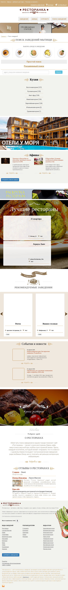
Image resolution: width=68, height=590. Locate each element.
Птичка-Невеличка (19, 478)
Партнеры (25, 532)
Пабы (3, 545)
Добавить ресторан (18, 2)
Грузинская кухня (48, 547)
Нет (40, 236)
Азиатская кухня (48, 540)
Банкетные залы (7, 536)
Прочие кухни (47, 549)
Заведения (24, 19)
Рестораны (5, 528)
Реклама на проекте (31, 2)
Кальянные (5, 547)
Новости (3, 2)
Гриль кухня (46, 536)
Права (24, 534)
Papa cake (16, 489)
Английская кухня (48, 545)
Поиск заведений (59, 19)
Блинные (4, 540)
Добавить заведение (38, 5)
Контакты (25, 530)
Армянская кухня (48, 543)
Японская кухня (48, 532)
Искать (58, 72)
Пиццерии (5, 538)
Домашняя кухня (48, 538)
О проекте (45, 19)
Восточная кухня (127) (34, 87)
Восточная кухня (48, 534)
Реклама (25, 536)
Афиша (9, 2)
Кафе (3, 532)
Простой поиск (34, 61)
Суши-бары (5, 534)
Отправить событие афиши (10, 179)
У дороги (15, 472)
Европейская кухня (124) (34, 103)
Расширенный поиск (34, 66)
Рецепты (4, 561)
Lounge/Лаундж (6, 530)
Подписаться (61, 5)
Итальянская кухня (48, 530)
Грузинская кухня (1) (34, 111)
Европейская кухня (49, 528)
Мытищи (49, 5)
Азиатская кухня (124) (34, 99)
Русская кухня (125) (34, 91)
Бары (3, 543)
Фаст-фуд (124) (34, 95)
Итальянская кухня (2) (34, 107)
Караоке (4, 549)
